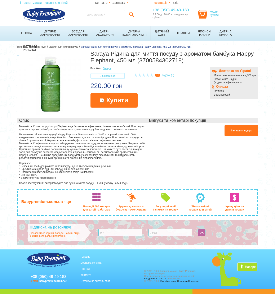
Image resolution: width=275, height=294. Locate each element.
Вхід (175, 2)
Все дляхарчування (78, 33)
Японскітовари (204, 33)
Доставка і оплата (91, 262)
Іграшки (183, 33)
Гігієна (26, 33)
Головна (85, 256)
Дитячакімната (225, 33)
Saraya (107, 68)
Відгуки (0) (168, 75)
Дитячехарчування (50, 33)
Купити (114, 100)
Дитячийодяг (162, 33)
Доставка (118, 2)
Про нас (85, 268)
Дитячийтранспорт (30, 48)
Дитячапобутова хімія (134, 33)
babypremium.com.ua (155, 278)
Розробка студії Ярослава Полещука (179, 281)
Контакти (101, 2)
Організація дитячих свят (95, 281)
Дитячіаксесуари (105, 33)
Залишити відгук (241, 130)
